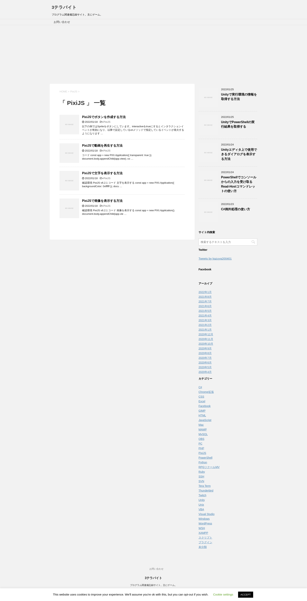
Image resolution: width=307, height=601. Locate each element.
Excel (202, 401)
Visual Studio (206, 514)
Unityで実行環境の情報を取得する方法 (239, 97)
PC (200, 443)
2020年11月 (206, 339)
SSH (201, 476)
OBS (201, 438)
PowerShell (205, 457)
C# (200, 387)
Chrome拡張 (206, 391)
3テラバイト (64, 7)
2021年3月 (205, 320)
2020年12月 (206, 334)
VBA (201, 509)
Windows (204, 518)
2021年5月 (205, 310)
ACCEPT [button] (245, 594)
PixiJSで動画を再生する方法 (102, 145)
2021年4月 (205, 315)
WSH (202, 528)
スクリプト (205, 537)
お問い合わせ (62, 21)
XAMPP (203, 532)
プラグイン (205, 542)
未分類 (203, 547)
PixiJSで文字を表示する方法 (102, 173)
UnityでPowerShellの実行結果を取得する (238, 124)
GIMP (202, 410)
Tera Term (205, 485)
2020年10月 (206, 343)
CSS (201, 396)
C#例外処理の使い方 (235, 209)
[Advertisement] (153, 54)
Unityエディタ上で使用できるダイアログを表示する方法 (239, 154)
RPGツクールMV (209, 467)
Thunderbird (206, 490)
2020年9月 (205, 348)
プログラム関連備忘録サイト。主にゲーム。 (153, 585)
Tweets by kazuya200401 (215, 258)
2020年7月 (205, 357)
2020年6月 (205, 362)
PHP (201, 448)
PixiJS (106, 121)
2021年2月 (205, 325)
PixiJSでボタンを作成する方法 (104, 117)
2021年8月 (205, 296)
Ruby (202, 471)
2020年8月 (205, 353)
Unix (201, 504)
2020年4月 (205, 372)
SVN (201, 481)
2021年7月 (205, 301)
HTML (202, 415)
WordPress (205, 523)
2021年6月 (205, 306)
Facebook (204, 406)
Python (203, 462)
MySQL (203, 434)
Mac (201, 424)
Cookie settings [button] (223, 594)
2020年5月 (205, 367)
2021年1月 (205, 329)
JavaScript (205, 420)
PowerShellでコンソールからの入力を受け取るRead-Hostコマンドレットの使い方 (238, 184)
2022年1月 (205, 292)
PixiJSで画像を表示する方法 (102, 200)
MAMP (203, 429)
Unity (202, 500)
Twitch (202, 495)
